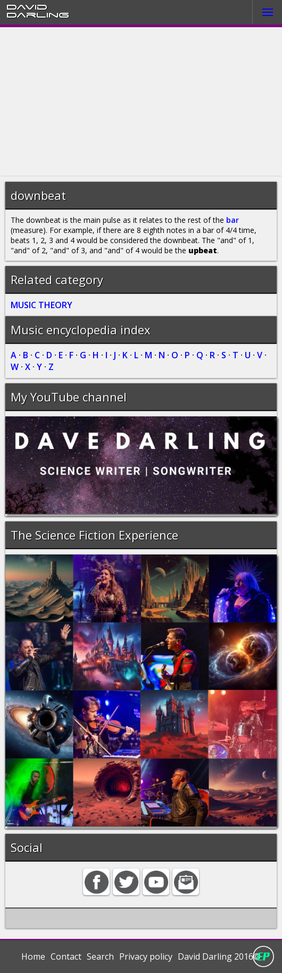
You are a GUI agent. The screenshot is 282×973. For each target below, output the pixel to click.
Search (100, 956)
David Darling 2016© (219, 956)
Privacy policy (145, 956)
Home (33, 956)
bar (232, 220)
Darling (37, 14)
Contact (66, 956)
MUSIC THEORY (41, 305)
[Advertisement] (141, 101)
